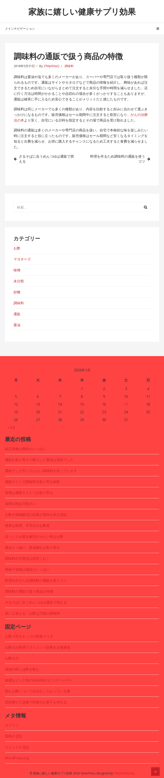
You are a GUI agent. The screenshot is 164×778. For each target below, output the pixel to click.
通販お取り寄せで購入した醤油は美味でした (39, 459)
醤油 (17, 325)
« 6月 (11, 427)
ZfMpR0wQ (51, 66)
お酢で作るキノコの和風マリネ (29, 636)
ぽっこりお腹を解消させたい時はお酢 (34, 536)
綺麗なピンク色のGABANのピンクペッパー (38, 680)
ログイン (12, 725)
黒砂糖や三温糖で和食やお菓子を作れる (36, 702)
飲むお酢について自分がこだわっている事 (37, 691)
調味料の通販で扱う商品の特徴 (29, 591)
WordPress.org (17, 758)
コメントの (17, 747)
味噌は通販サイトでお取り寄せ (29, 492)
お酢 (17, 248)
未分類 (19, 281)
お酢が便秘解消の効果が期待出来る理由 (36, 514)
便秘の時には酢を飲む (22, 669)
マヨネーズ (22, 259)
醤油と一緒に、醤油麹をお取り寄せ (32, 547)
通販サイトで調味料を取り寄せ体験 (32, 481)
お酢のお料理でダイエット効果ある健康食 (37, 647)
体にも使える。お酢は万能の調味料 (32, 613)
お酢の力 (12, 658)
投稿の (13, 736)
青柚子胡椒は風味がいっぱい (27, 569)
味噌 (17, 270)
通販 (17, 314)
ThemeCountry (124, 773)
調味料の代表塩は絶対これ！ (27, 558)
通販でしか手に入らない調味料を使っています (41, 470)
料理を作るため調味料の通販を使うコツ (117, 159)
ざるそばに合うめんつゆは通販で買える (46, 159)
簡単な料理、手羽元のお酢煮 (27, 525)
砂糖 (17, 292)
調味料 (69, 66)
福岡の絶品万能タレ (20, 503)
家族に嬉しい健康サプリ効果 (82, 11)
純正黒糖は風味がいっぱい (25, 448)
